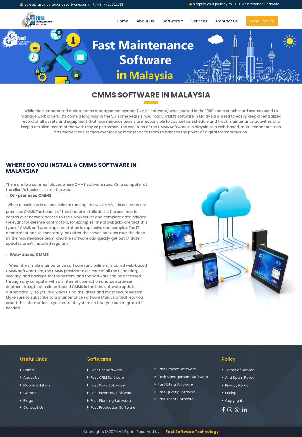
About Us (145, 21)
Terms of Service (240, 369)
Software (171, 21)
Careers (30, 392)
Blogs (28, 400)
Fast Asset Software (176, 398)
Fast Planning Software (111, 400)
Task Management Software (183, 376)
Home (122, 21)
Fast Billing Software (175, 384)
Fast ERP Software (106, 369)
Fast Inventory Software (112, 392)
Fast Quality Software (177, 392)
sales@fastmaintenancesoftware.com (57, 4)
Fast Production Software (113, 407)
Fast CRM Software (107, 377)
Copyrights (234, 400)
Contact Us (227, 21)
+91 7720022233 (108, 4)
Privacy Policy (236, 385)
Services (199, 21)
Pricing (230, 392)
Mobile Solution (36, 385)
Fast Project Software (177, 368)
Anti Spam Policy (239, 377)
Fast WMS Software (108, 385)
